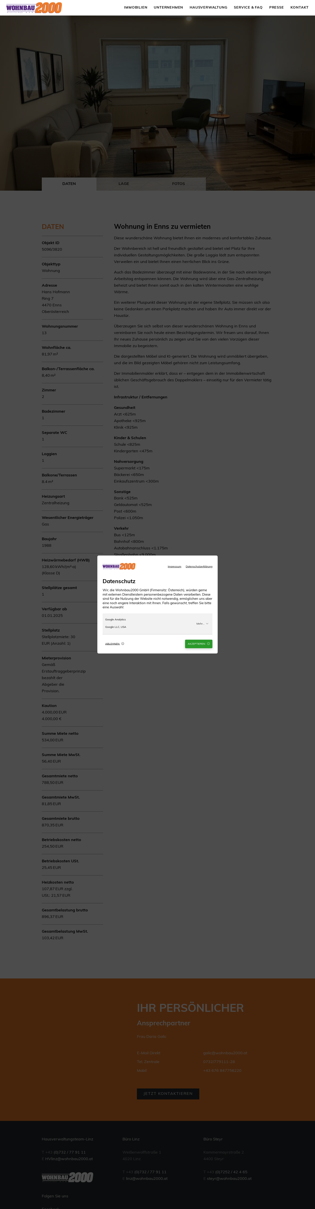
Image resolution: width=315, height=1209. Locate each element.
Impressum (174, 566)
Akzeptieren (199, 643)
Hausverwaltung (208, 7)
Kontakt (299, 7)
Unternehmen (168, 7)
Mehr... (202, 623)
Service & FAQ (248, 7)
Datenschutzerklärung (199, 566)
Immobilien (135, 7)
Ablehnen (114, 643)
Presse (276, 7)
